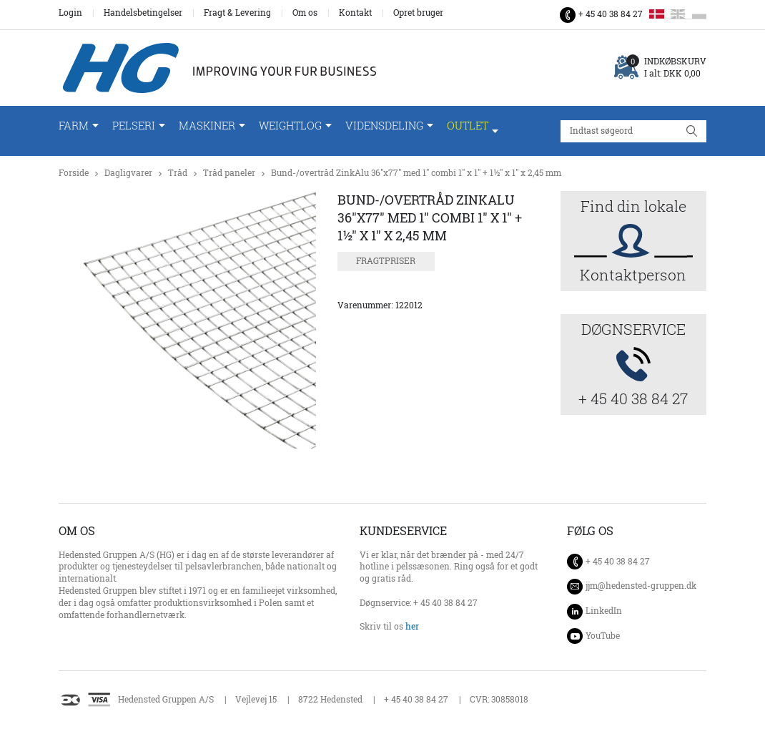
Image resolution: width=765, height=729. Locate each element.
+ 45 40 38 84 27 (610, 14)
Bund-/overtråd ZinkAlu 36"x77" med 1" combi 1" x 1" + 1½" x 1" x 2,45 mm (416, 173)
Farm (74, 125)
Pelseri (133, 125)
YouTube (603, 636)
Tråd (177, 173)
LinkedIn (604, 611)
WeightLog (290, 125)
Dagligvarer (128, 173)
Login (70, 13)
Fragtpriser (385, 261)
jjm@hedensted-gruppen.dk (641, 586)
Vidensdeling (384, 125)
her (412, 626)
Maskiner (207, 125)
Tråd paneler (229, 173)
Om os (304, 13)
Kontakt (355, 13)
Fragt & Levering (237, 13)
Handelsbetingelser (143, 13)
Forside (74, 173)
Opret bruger (418, 13)
